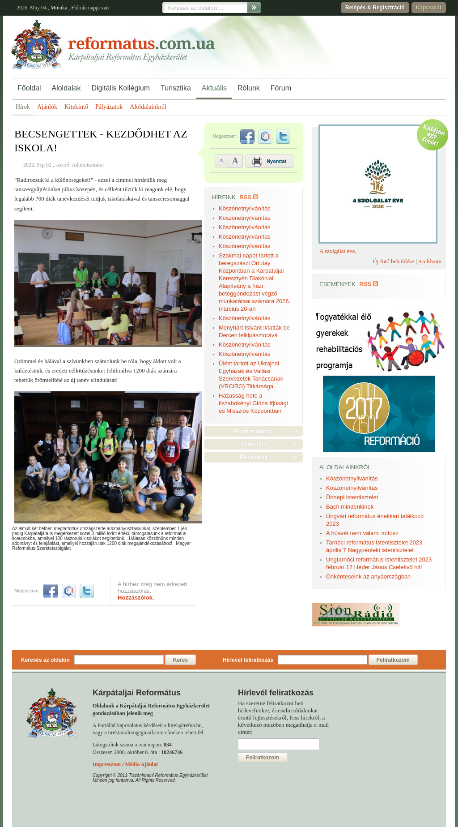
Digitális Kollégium (120, 88)
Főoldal (29, 88)
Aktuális (214, 88)
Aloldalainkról (148, 106)
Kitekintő (76, 106)
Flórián (79, 7)
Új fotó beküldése (393, 261)
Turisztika (176, 88)
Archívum (429, 261)
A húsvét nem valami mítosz (362, 533)
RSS (245, 197)
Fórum (281, 88)
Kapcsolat (428, 7)
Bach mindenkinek (349, 506)
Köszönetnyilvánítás (245, 208)
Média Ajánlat (141, 764)
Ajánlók (47, 106)
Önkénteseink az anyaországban (368, 576)
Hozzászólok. (136, 597)
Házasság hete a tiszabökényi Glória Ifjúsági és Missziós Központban (253, 403)
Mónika (59, 7)
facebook (50, 591)
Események (337, 284)
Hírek (23, 106)
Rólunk (248, 88)
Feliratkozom (393, 660)
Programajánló (253, 431)
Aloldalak (66, 88)
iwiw (69, 591)
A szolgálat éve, (337, 251)
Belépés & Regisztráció (375, 7)
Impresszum (107, 764)
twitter (87, 591)
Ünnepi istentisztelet (352, 497)
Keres (180, 660)
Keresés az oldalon (45, 660)
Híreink (224, 197)
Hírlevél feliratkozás (248, 660)
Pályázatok (109, 106)
